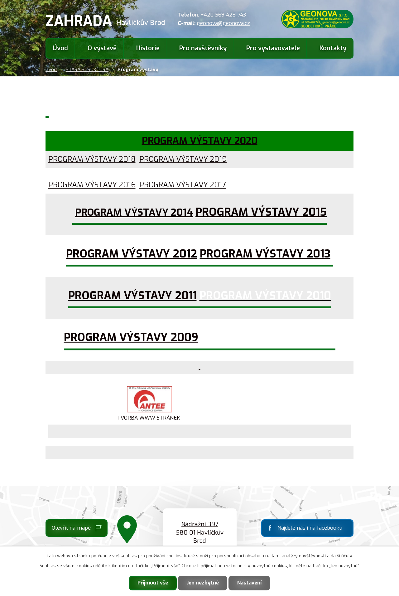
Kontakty (333, 48)
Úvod (60, 48)
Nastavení (249, 582)
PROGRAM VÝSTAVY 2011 (132, 295)
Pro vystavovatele (273, 48)
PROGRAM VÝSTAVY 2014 (134, 212)
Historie (148, 48)
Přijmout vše (152, 582)
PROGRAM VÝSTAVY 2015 (261, 212)
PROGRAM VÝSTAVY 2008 (268, 337)
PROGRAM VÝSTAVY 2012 (131, 254)
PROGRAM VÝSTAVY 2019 (183, 159)
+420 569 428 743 (223, 14)
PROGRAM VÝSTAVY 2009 (131, 337)
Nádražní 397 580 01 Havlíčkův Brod (200, 532)
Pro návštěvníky (203, 48)
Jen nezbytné (203, 582)
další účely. (342, 556)
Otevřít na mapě (71, 527)
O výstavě (102, 48)
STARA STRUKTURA (87, 69)
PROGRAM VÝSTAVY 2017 (182, 185)
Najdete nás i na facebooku (309, 527)
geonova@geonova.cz (223, 23)
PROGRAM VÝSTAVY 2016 (92, 185)
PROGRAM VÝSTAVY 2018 (92, 159)
